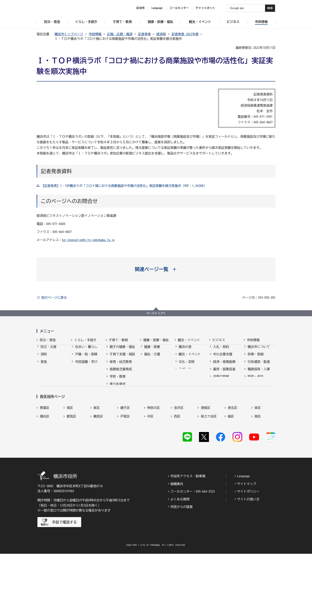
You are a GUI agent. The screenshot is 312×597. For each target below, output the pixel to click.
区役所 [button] (140, 8)
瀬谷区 (44, 457)
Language (243, 519)
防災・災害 (49, 350)
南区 (257, 457)
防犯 (44, 372)
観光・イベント (189, 340)
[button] (156, 269)
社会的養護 (118, 406)
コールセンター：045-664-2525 (192, 534)
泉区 (97, 449)
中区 (150, 457)
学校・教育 (118, 380)
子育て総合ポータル (122, 416)
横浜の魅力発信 (190, 380)
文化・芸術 (187, 365)
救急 (44, 365)
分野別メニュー (224, 395)
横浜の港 (185, 350)
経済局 (161, 34)
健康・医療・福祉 (156, 340)
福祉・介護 (152, 357)
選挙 (251, 395)
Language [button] (157, 8)
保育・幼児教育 (121, 365)
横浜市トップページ (69, 34)
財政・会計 (255, 380)
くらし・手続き (85, 340)
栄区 (257, 449)
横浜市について (259, 350)
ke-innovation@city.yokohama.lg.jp (88, 240)
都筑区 (71, 457)
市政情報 (95, 34)
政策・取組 (255, 357)
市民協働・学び (86, 365)
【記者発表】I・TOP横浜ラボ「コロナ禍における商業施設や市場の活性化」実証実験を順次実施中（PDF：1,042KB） (124, 185)
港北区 (232, 449)
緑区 (231, 457)
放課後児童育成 (121, 372)
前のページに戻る (54, 297)
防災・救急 (48, 340)
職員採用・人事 (259, 372)
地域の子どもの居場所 (122, 397)
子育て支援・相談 (122, 357)
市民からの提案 (181, 550)
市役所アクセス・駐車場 (187, 519)
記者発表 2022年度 (185, 34)
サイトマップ (246, 527)
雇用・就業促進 (224, 372)
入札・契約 (221, 350)
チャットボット (205, 8)
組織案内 (176, 527)
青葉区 (44, 449)
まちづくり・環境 (87, 372)
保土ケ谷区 (209, 457)
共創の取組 (221, 380)
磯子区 (125, 449)
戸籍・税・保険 (86, 357)
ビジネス (218, 340)
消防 (44, 357)
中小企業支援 (222, 357)
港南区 (205, 449)
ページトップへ (156, 313)
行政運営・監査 (259, 365)
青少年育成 (118, 387)
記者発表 (144, 34)
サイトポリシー (248, 534)
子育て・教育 (118, 340)
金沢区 (178, 449)
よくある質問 (179, 542)
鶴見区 (98, 457)
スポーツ (185, 372)
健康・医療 (152, 350)
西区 (177, 457)
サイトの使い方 (248, 542)
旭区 (70, 449)
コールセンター (179, 8)
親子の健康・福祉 (122, 350)
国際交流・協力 (224, 387)
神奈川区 (153, 449)
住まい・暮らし (86, 350)
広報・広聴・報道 (120, 34)
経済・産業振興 (224, 365)
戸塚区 (125, 457)
